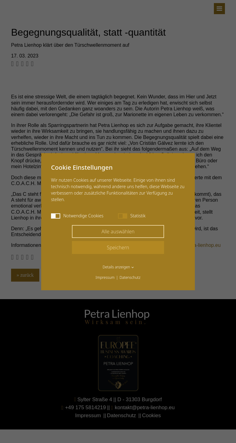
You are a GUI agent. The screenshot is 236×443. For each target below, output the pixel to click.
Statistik (131, 216)
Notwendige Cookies (77, 216)
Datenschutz (130, 277)
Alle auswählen (118, 231)
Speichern (118, 247)
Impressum (105, 277)
